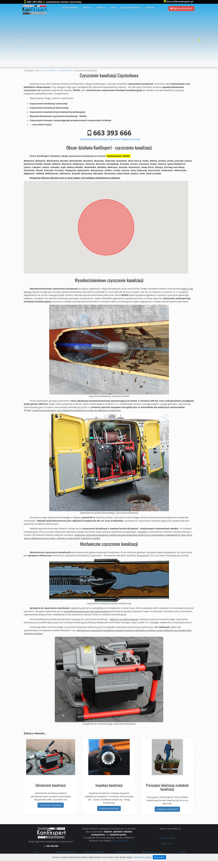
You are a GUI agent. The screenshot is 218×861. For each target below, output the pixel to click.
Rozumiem (159, 857)
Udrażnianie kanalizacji (65, 852)
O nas (36, 852)
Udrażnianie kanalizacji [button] (51, 805)
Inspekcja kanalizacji (123, 852)
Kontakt (182, 852)
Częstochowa (65, 70)
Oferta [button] (101, 7)
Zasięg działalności (120, 840)
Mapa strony (167, 843)
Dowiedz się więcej (142, 857)
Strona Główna (49, 70)
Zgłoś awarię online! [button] (181, 8)
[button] (18, 39)
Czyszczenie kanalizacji (94, 852)
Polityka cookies (167, 838)
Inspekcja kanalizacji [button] (109, 808)
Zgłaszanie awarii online (153, 852)
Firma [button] (87, 7)
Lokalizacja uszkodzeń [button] (167, 809)
